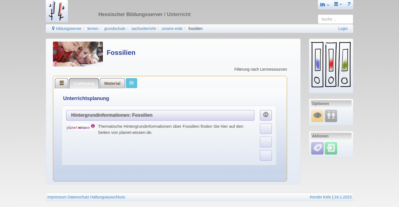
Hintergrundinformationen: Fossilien (112, 115)
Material (112, 83)
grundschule (114, 28)
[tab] (61, 83)
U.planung (83, 83)
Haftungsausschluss (107, 197)
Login (343, 28)
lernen (93, 28)
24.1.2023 (343, 197)
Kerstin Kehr (320, 197)
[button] (324, 4)
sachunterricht (143, 28)
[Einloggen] (331, 148)
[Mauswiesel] (317, 115)
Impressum (56, 197)
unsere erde (172, 28)
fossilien (195, 28)
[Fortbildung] (331, 115)
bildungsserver (66, 28)
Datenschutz (78, 197)
